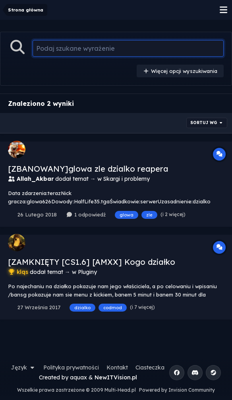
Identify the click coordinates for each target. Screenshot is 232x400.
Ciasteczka (149, 367)
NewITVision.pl (116, 377)
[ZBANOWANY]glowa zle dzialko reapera (88, 169)
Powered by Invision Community (177, 390)
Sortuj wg (207, 122)
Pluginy (87, 272)
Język (23, 367)
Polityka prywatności (71, 367)
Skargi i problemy (126, 178)
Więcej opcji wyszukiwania (180, 71)
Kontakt (117, 367)
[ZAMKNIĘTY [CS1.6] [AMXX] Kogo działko (91, 262)
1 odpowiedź (85, 214)
